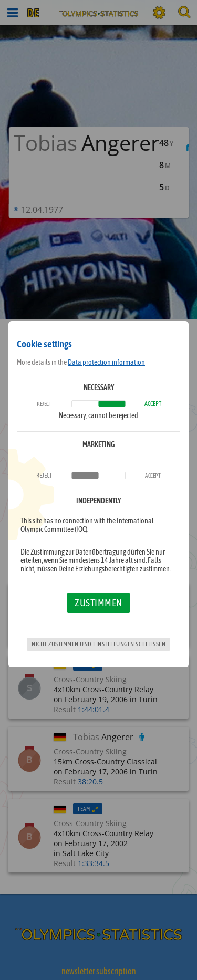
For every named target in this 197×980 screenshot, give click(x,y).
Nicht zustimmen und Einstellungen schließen (98, 644)
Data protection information (106, 362)
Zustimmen (98, 602)
